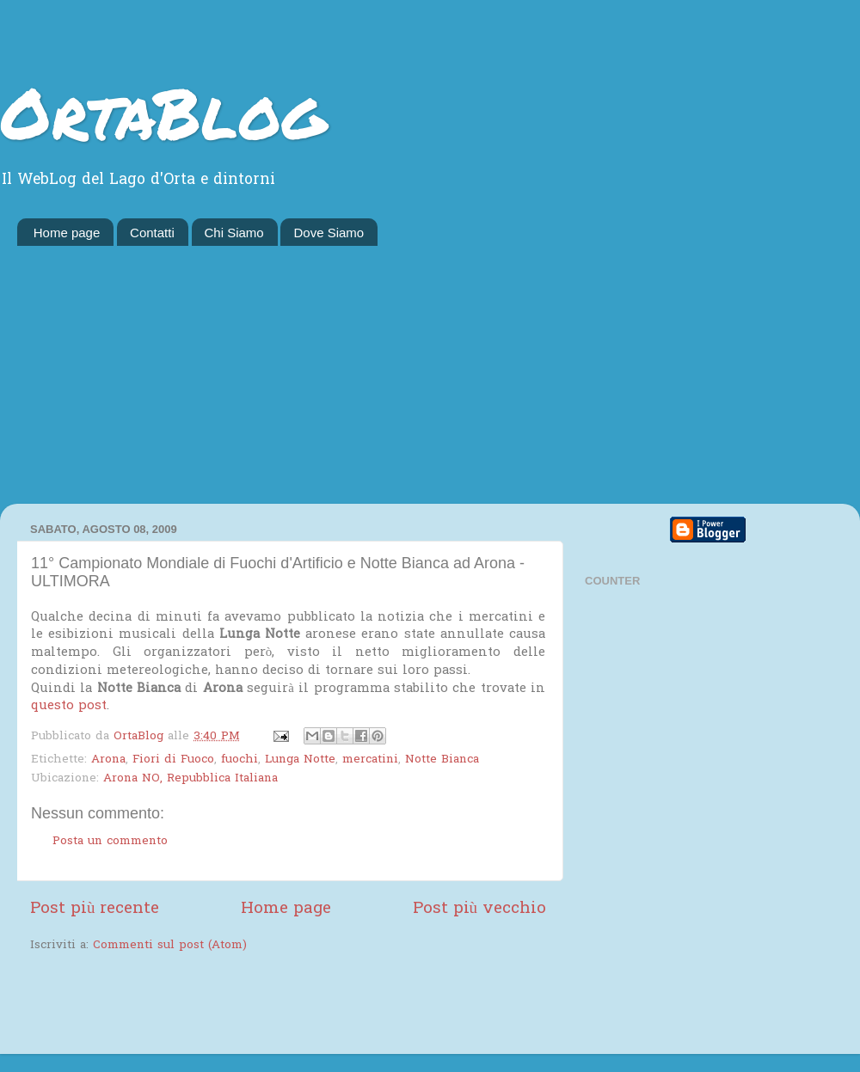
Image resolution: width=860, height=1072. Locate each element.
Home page (67, 232)
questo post (69, 705)
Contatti (152, 232)
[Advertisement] (430, 374)
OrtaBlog (163, 112)
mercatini (370, 760)
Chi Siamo (234, 232)
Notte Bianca (442, 760)
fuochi (239, 760)
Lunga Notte (300, 760)
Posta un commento (110, 841)
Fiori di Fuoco (173, 760)
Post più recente (94, 909)
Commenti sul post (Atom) (170, 945)
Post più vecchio (479, 909)
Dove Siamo (328, 232)
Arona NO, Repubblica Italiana (190, 778)
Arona (108, 760)
